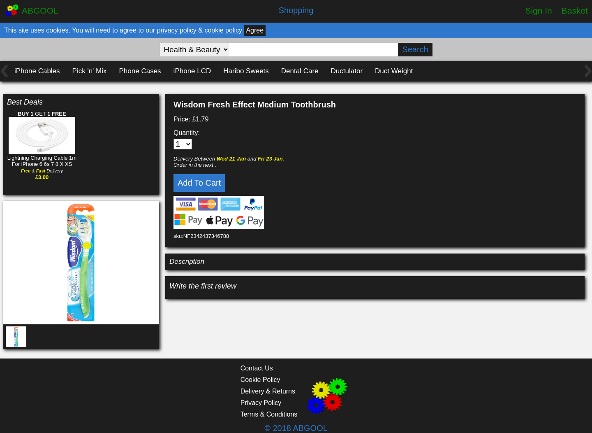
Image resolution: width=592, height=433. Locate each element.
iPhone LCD (192, 71)
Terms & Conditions (269, 414)
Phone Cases (140, 71)
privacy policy (177, 30)
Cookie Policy (260, 379)
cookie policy (223, 30)
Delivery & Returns (267, 391)
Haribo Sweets (246, 71)
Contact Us (256, 368)
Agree (255, 30)
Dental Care (300, 71)
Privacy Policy (261, 402)
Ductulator (347, 71)
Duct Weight (394, 71)
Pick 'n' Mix (89, 71)
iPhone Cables (37, 71)
